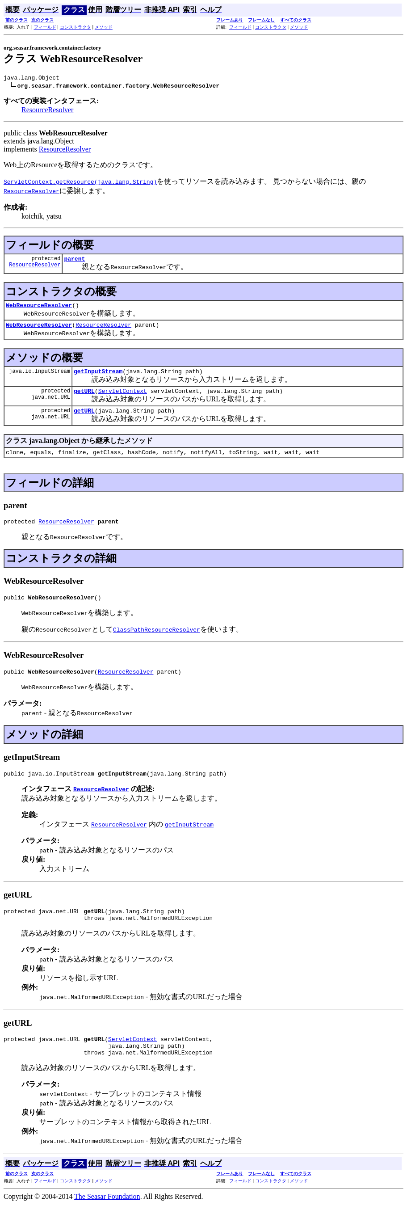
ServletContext (122, 399)
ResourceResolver (47, 111)
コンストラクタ (75, 27)
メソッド (104, 27)
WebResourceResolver (39, 309)
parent (74, 261)
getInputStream (98, 378)
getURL (84, 399)
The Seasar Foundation (107, 1219)
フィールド (45, 27)
